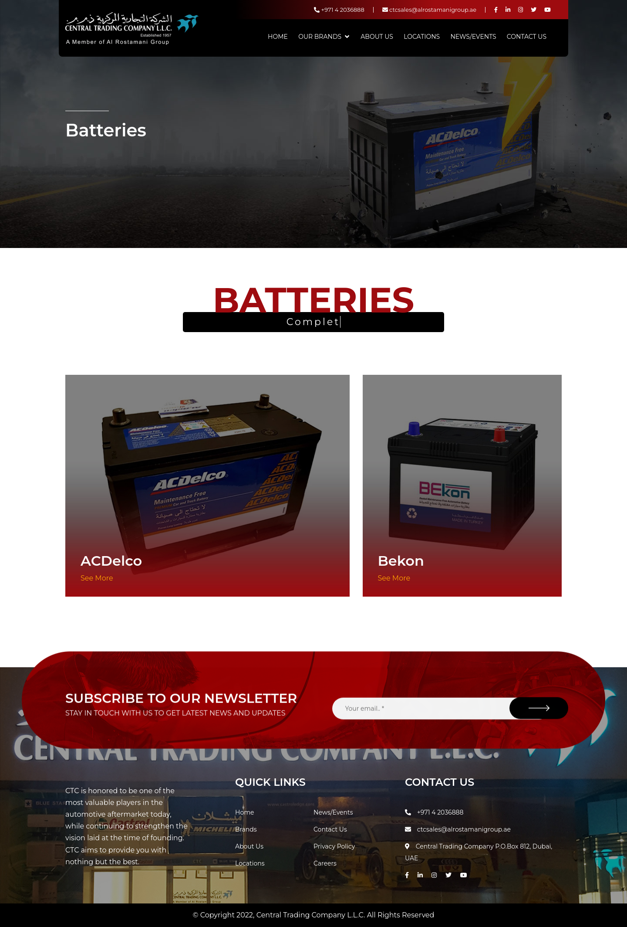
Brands (246, 829)
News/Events (473, 37)
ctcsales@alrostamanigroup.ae (429, 9)
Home (278, 37)
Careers (325, 863)
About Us (377, 37)
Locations (422, 37)
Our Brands (319, 37)
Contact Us (526, 37)
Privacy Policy (334, 846)
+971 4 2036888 (339, 9)
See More (97, 578)
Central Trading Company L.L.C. (311, 915)
